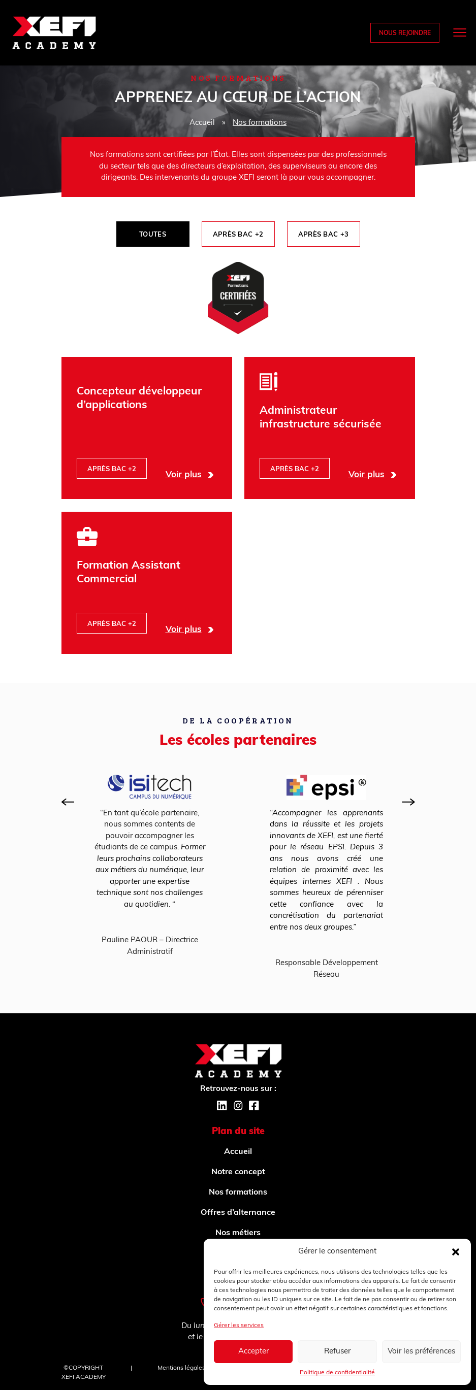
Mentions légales (181, 1368)
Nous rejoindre (405, 33)
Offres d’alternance (238, 1213)
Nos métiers (238, 1233)
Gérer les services (239, 1325)
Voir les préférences (421, 1351)
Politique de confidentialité (337, 1373)
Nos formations (238, 1192)
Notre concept (238, 1172)
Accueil (202, 123)
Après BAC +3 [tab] (323, 234)
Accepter (253, 1351)
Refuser (337, 1351)
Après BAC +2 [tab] (238, 234)
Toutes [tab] (152, 234)
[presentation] (68, 802)
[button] (456, 1252)
